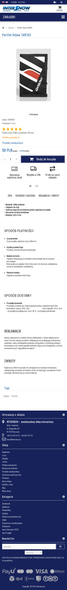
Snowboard (6, 503)
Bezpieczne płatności (10, 468)
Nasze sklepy (6, 481)
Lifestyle (5, 513)
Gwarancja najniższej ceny (11, 474)
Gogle (4, 519)
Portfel (14, 396)
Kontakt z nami (7, 484)
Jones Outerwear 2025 (10, 529)
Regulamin (6, 451)
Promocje (5, 477)
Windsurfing (6, 510)
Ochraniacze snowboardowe (12, 523)
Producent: (6, 123)
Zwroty (4, 461)
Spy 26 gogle (6, 532)
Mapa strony (6, 490)
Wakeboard (6, 526)
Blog (3, 487)
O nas (4, 455)
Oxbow (13, 123)
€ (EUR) (14, 2)
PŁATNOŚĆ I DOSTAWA (25, 195)
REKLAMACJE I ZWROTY (49, 195)
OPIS (10, 195)
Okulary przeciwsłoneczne (11, 516)
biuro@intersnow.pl (14, 439)
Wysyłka (5, 458)
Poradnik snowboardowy (12, 143)
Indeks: (5, 119)
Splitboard (5, 506)
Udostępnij (33, 114)
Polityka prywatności (9, 464)
